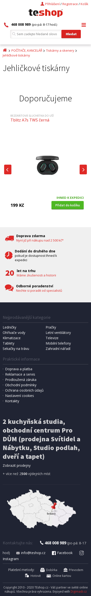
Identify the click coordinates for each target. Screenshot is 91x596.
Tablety (8, 343)
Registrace (70, 4)
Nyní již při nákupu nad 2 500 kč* (40, 240)
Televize (52, 338)
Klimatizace (12, 338)
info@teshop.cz (30, 552)
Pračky (51, 327)
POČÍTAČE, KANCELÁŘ (26, 50)
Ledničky (9, 327)
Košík (84, 4)
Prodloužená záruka (20, 379)
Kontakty (12, 401)
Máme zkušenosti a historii (36, 275)
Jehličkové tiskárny (16, 55)
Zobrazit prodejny (17, 465)
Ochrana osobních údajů (24, 390)
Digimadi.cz (79, 591)
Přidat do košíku (67, 205)
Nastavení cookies (19, 395)
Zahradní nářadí (58, 348)
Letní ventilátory (58, 332)
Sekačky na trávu (16, 348)
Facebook (62, 552)
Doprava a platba (18, 369)
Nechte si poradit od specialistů (39, 290)
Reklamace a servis (20, 374)
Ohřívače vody (14, 332)
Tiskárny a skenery (60, 50)
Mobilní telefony (58, 343)
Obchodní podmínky (20, 385)
